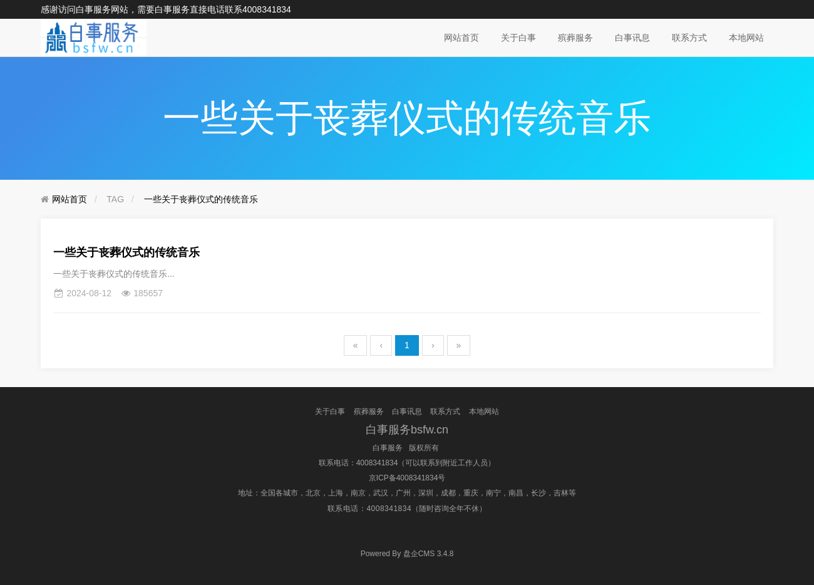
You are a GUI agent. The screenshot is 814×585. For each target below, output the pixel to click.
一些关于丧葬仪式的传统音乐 (201, 199)
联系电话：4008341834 (358, 462)
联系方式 (689, 38)
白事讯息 (632, 38)
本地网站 (746, 38)
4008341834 (266, 9)
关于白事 (518, 38)
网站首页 (461, 38)
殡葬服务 (575, 38)
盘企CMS (407, 553)
